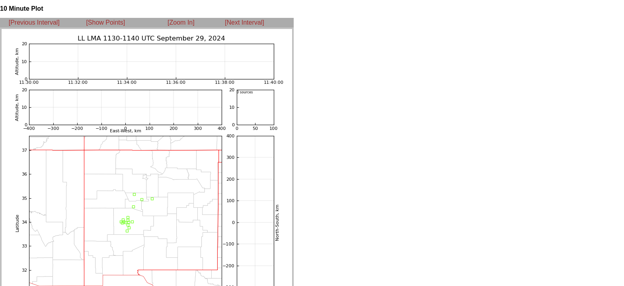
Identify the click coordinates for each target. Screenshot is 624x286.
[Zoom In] (181, 22)
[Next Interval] (244, 22)
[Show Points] (105, 22)
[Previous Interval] (34, 22)
